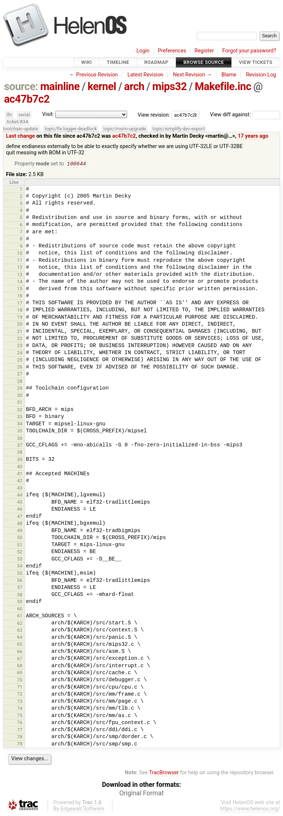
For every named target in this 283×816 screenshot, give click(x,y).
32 (19, 410)
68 (19, 666)
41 (19, 474)
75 (19, 716)
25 (19, 360)
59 (19, 602)
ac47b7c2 (27, 99)
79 (19, 744)
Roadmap (156, 62)
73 (19, 702)
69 (19, 673)
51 (19, 545)
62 (19, 624)
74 (19, 709)
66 (19, 652)
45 (19, 502)
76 (19, 723)
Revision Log (261, 75)
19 (19, 317)
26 (19, 367)
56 (19, 581)
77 (19, 730)
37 (19, 446)
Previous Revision (97, 75)
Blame (229, 75)
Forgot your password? (249, 51)
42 (19, 481)
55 (19, 574)
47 (19, 517)
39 (19, 460)
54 (19, 566)
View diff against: (245, 115)
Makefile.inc (223, 86)
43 (19, 488)
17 (19, 303)
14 (19, 282)
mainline (60, 86)
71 (19, 687)
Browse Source (204, 62)
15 (19, 289)
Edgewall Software (82, 809)
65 (19, 645)
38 (19, 453)
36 (19, 439)
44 (19, 495)
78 (19, 737)
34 (19, 424)
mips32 (169, 86)
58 (19, 595)
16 (19, 296)
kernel (102, 86)
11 (19, 261)
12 (19, 268)
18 (19, 310)
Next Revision (189, 75)
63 (19, 631)
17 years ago (253, 136)
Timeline (118, 62)
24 (19, 353)
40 (19, 467)
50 (19, 538)
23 (19, 346)
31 (19, 403)
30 (19, 396)
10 (19, 254)
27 (19, 374)
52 (19, 552)
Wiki (86, 62)
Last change (20, 136)
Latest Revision (145, 75)
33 (19, 417)
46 (19, 509)
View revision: (154, 115)
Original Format (141, 794)
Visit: (48, 114)
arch (134, 86)
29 (19, 389)
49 (19, 531)
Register (204, 51)
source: (21, 86)
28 (19, 382)
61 (19, 616)
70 (19, 680)
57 (19, 588)
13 (19, 275)
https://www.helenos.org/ (250, 809)
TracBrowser (164, 773)
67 (19, 659)
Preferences (172, 51)
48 (19, 524)
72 (19, 694)
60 (19, 609)
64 (19, 638)
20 (19, 325)
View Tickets (255, 62)
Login (143, 51)
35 (19, 431)
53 (19, 559)
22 (19, 339)
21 (19, 332)
